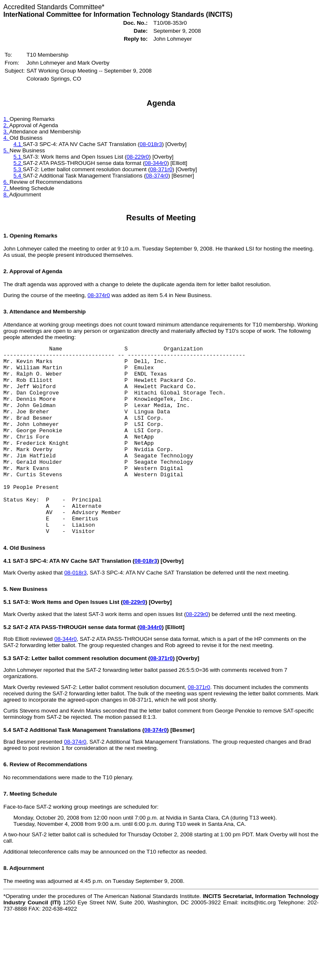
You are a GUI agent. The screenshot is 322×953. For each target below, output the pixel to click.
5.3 (18, 169)
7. (6, 188)
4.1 (18, 144)
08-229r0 (138, 157)
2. (6, 125)
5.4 (18, 175)
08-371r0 (161, 169)
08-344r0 (156, 163)
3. (6, 131)
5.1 (18, 157)
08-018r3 (151, 144)
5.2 (18, 163)
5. (6, 150)
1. (6, 119)
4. (6, 138)
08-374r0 (157, 175)
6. (6, 182)
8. (6, 194)
